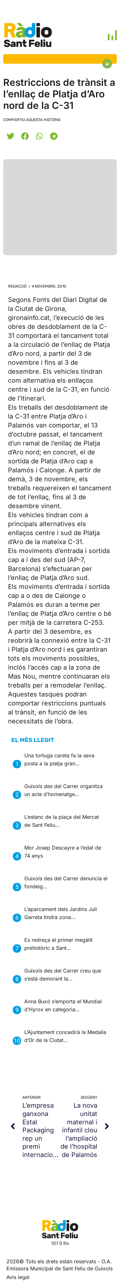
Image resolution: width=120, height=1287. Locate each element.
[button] (10, 136)
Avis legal (17, 1277)
